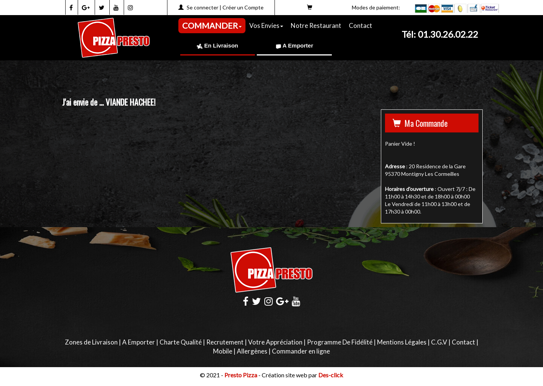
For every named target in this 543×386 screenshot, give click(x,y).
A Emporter (294, 45)
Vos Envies (266, 25)
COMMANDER (212, 25)
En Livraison (217, 45)
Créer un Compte (243, 7)
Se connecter (202, 7)
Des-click (330, 374)
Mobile (222, 351)
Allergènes (252, 351)
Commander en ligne (301, 351)
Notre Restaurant (316, 25)
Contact (360, 25)
